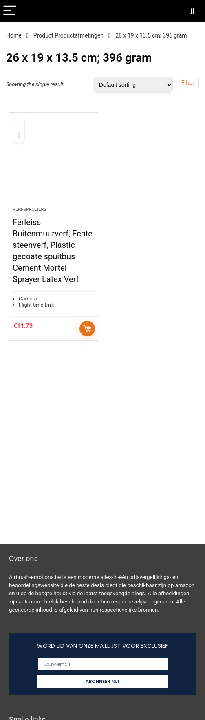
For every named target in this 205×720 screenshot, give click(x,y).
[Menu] (10, 11)
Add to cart (87, 328)
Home (14, 35)
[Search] (192, 11)
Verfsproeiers (29, 209)
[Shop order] (133, 85)
